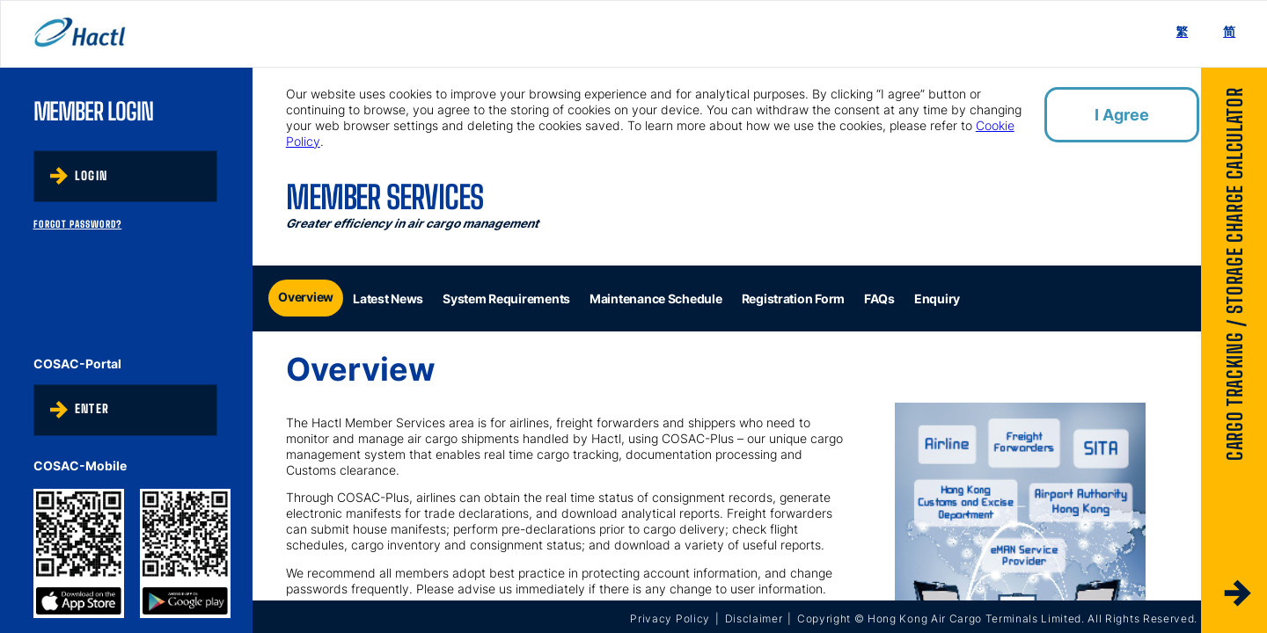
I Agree (1122, 115)
